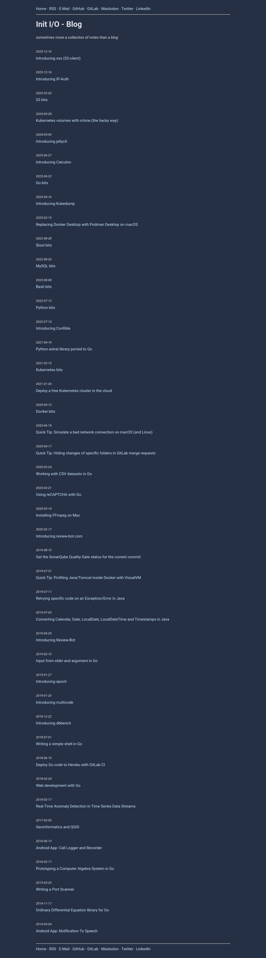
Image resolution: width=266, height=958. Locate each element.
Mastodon (110, 8)
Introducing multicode (54, 702)
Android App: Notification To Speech (67, 931)
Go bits (42, 183)
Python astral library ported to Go (64, 349)
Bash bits (44, 286)
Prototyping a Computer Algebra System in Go (75, 868)
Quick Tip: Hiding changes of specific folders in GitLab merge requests (96, 453)
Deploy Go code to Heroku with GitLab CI (70, 765)
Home (41, 8)
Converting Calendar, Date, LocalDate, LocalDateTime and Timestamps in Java (102, 619)
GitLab (92, 8)
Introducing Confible (53, 328)
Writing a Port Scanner (55, 889)
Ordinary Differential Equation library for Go (72, 910)
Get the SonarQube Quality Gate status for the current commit (88, 557)
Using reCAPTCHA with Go (58, 494)
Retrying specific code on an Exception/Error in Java (80, 598)
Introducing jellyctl (51, 141)
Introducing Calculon (53, 162)
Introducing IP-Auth (52, 79)
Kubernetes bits (49, 370)
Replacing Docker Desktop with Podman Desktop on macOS (87, 224)
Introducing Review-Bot (55, 640)
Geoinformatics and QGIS (57, 827)
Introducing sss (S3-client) (58, 58)
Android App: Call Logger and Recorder (69, 848)
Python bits (45, 307)
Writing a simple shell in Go (59, 744)
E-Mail (64, 8)
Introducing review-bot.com (59, 536)
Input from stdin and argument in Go (67, 661)
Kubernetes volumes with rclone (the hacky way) (77, 120)
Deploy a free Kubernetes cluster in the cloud (74, 390)
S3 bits (41, 100)
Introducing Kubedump (55, 203)
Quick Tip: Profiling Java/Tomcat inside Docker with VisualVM (88, 577)
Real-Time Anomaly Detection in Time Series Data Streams (85, 806)
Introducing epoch (51, 681)
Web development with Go (58, 785)
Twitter (127, 8)
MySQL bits (45, 266)
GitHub (78, 8)
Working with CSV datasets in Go (64, 474)
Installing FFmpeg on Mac (58, 515)
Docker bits (45, 411)
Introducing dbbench (53, 723)
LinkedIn (143, 8)
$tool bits (44, 245)
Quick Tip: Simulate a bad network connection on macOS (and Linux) (94, 432)
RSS (52, 8)
